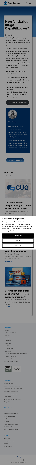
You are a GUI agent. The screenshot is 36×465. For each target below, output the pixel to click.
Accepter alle (18, 235)
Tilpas (18, 240)
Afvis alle (18, 245)
